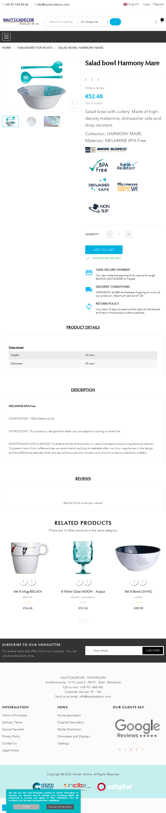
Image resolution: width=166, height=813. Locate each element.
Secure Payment (13, 729)
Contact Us (9, 743)
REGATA (28, 597)
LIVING (138, 597)
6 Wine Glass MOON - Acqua (83, 591)
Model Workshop (69, 729)
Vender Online (82, 774)
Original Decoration (70, 722)
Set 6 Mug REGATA (28, 591)
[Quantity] (119, 234)
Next (86, 621)
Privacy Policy (11, 736)
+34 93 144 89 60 (16, 4)
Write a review (94, 88)
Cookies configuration (60, 806)
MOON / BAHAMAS (83, 597)
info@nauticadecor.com (53, 4)
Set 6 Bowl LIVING (138, 591)
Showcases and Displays (73, 736)
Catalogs (63, 743)
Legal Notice (10, 750)
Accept (26, 806)
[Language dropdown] (131, 4)
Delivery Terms (12, 722)
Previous (79, 621)
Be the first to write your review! (83, 503)
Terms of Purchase (14, 715)
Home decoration (69, 715)
